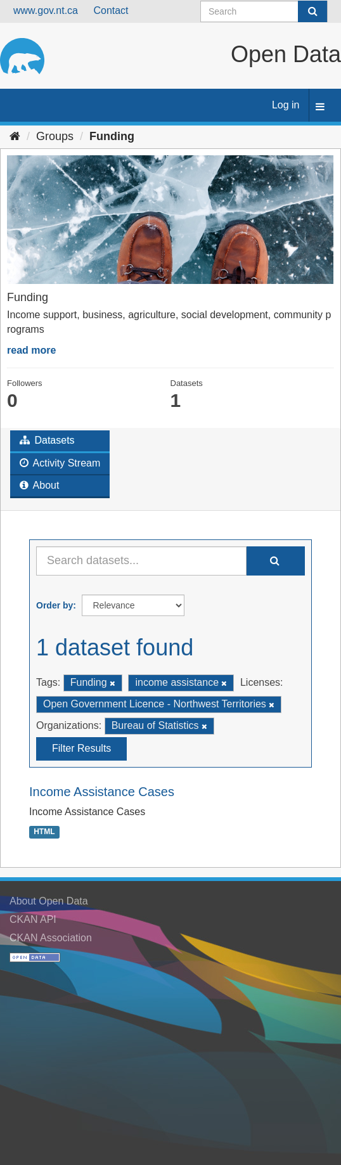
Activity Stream (60, 463)
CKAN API (33, 919)
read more (31, 350)
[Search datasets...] (141, 561)
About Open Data (49, 901)
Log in (286, 105)
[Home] (15, 136)
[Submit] (312, 11)
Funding (111, 136)
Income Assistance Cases (101, 792)
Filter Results (81, 748)
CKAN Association (51, 937)
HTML (44, 832)
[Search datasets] (264, 11)
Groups (55, 136)
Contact (110, 10)
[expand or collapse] (320, 107)
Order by (54, 605)
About (39, 485)
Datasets (47, 440)
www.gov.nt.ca (45, 10)
